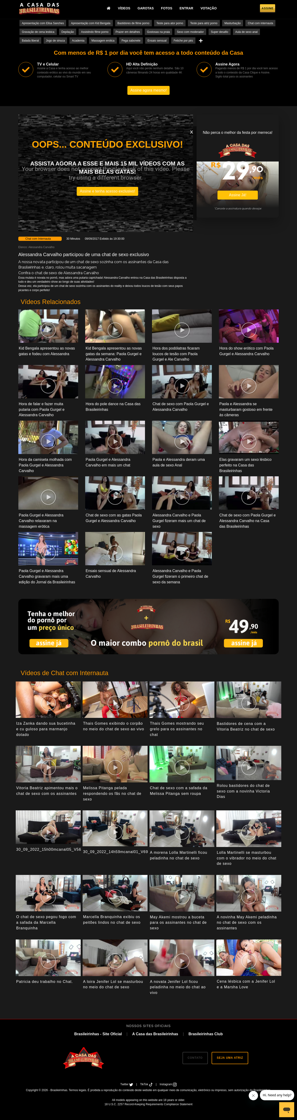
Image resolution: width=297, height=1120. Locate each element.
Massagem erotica (102, 40)
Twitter (127, 1084)
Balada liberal (30, 40)
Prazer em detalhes (128, 32)
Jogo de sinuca (55, 40)
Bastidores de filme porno (133, 23)
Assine (268, 8)
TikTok (146, 1084)
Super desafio (219, 32)
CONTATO (195, 1057)
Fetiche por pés (183, 40)
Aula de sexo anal (246, 32)
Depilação (67, 32)
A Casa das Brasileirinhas (155, 1034)
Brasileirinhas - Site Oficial (98, 1034)
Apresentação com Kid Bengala (90, 23)
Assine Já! (237, 195)
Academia (78, 40)
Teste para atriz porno (203, 23)
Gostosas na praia (158, 32)
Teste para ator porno (169, 23)
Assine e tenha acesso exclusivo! (107, 191)
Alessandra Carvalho (41, 247)
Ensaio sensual (157, 40)
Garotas (145, 8)
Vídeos (124, 8)
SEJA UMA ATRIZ (230, 1057)
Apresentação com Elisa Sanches (43, 23)
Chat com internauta (260, 23)
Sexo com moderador (190, 32)
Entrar (186, 8)
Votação (209, 8)
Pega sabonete (131, 40)
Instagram (168, 1084)
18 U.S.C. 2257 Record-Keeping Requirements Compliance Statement (149, 1104)
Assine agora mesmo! (148, 90)
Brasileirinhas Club (206, 1034)
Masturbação (233, 23)
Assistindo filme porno (94, 32)
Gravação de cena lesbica (38, 32)
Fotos (166, 8)
